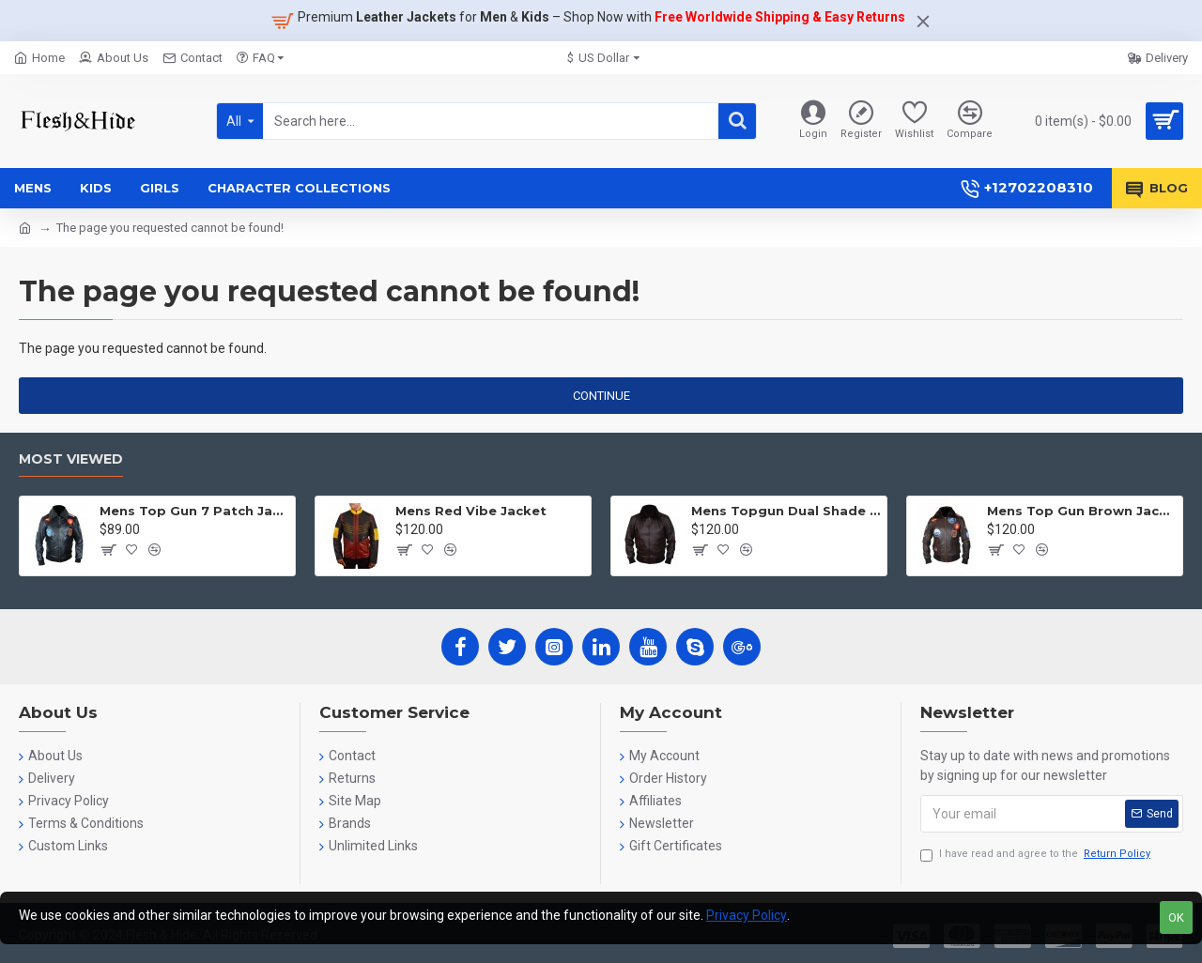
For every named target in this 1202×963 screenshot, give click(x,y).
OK (1176, 917)
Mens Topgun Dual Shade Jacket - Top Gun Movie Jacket (785, 510)
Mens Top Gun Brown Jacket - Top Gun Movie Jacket (1081, 510)
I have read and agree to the (1036, 855)
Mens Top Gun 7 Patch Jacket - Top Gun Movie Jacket (194, 510)
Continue (601, 396)
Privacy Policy (746, 915)
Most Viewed (71, 459)
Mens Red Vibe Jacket (471, 510)
